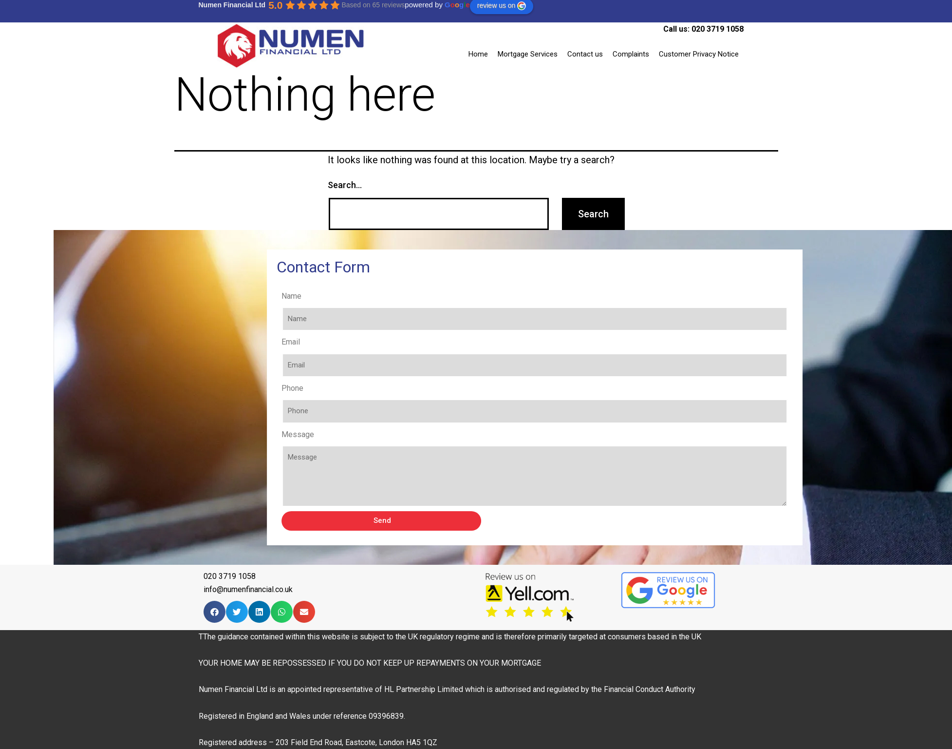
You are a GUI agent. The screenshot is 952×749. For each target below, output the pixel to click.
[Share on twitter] (237, 612)
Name (375, 296)
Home (478, 54)
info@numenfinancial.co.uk (248, 589)
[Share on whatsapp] (282, 612)
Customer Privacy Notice (699, 54)
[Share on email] (304, 612)
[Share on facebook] (214, 612)
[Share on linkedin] (259, 612)
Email (374, 341)
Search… (345, 185)
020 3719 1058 (717, 29)
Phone (376, 388)
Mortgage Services (528, 54)
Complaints (631, 54)
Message (381, 434)
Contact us (585, 54)
